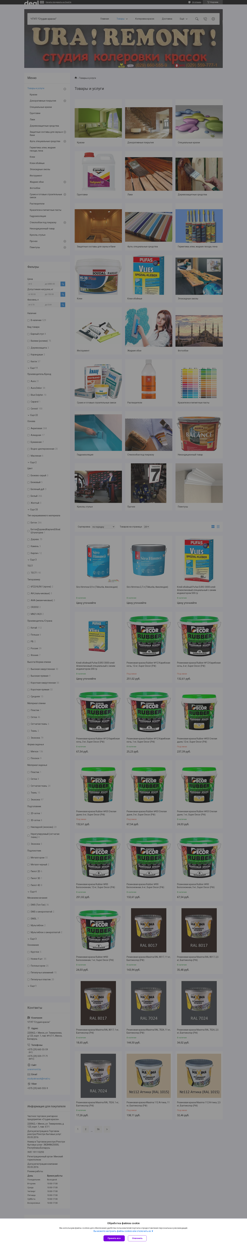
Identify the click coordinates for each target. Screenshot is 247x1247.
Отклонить (137, 1238)
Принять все (114, 1238)
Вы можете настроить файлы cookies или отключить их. (122, 1231)
